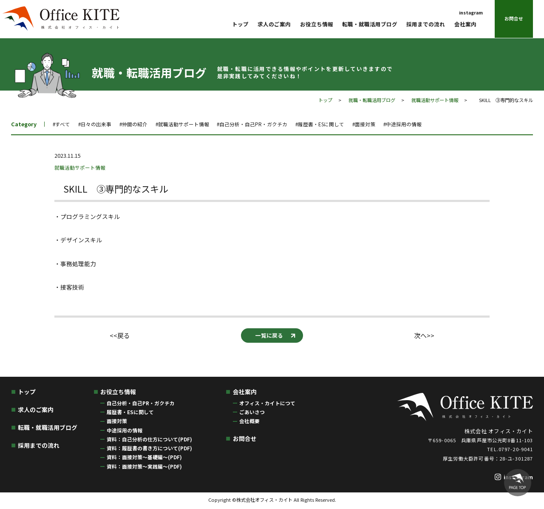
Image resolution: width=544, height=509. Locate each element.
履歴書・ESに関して (130, 412)
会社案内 (465, 24)
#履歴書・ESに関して (339, 124)
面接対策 (117, 422)
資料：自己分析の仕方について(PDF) (149, 440)
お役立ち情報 (316, 24)
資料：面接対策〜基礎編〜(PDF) (144, 458)
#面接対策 (386, 124)
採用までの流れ (425, 24)
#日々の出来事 (97, 124)
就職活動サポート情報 (434, 100)
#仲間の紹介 (139, 124)
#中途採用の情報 (428, 124)
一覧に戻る (269, 336)
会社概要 (249, 422)
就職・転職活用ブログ (371, 100)
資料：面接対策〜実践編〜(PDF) (144, 467)
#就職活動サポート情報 (191, 124)
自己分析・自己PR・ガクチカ (141, 403)
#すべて (62, 124)
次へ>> (424, 336)
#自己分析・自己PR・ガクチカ (266, 124)
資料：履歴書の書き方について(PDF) (149, 448)
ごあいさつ (252, 412)
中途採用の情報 (124, 431)
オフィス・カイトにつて (267, 403)
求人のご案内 (274, 24)
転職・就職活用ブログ (369, 24)
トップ (240, 24)
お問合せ (513, 19)
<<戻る (119, 336)
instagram (471, 12)
